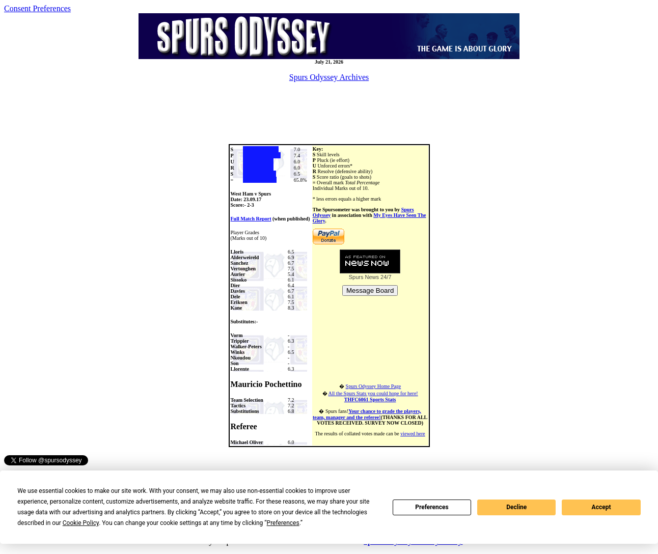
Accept (601, 507)
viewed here (412, 433)
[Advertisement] (329, 113)
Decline (516, 507)
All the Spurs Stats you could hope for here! (373, 396)
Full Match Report (251, 218)
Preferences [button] (283, 523)
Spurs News (364, 277)
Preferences (432, 507)
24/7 (385, 277)
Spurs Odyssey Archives (329, 77)
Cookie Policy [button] (81, 523)
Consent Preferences (37, 8)
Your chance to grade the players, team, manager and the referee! (367, 414)
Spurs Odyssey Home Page (373, 386)
